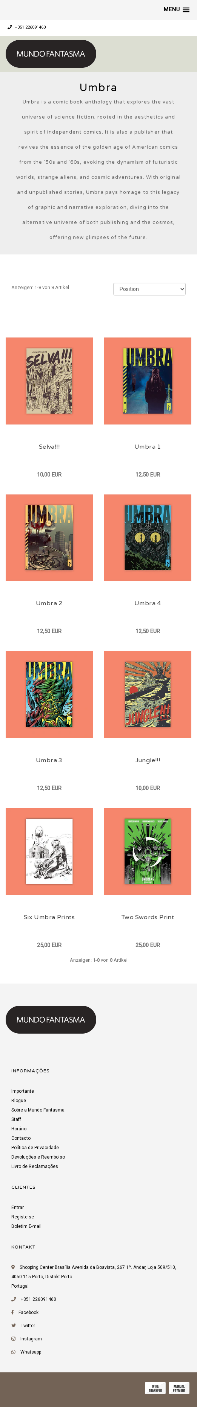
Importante (22, 1091)
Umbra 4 (147, 603)
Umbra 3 (49, 760)
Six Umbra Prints (49, 917)
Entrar (17, 1207)
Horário (18, 1128)
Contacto (21, 1138)
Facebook (28, 1312)
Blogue (18, 1100)
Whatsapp (30, 1352)
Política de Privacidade (35, 1147)
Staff (16, 1119)
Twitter (28, 1325)
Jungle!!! (147, 760)
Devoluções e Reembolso (38, 1157)
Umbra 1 (147, 447)
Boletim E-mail (26, 1226)
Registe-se (22, 1217)
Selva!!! (49, 447)
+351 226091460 (27, 27)
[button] (176, 10)
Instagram (31, 1339)
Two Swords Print (148, 917)
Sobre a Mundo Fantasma (38, 1110)
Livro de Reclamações (34, 1166)
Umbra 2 (49, 603)
